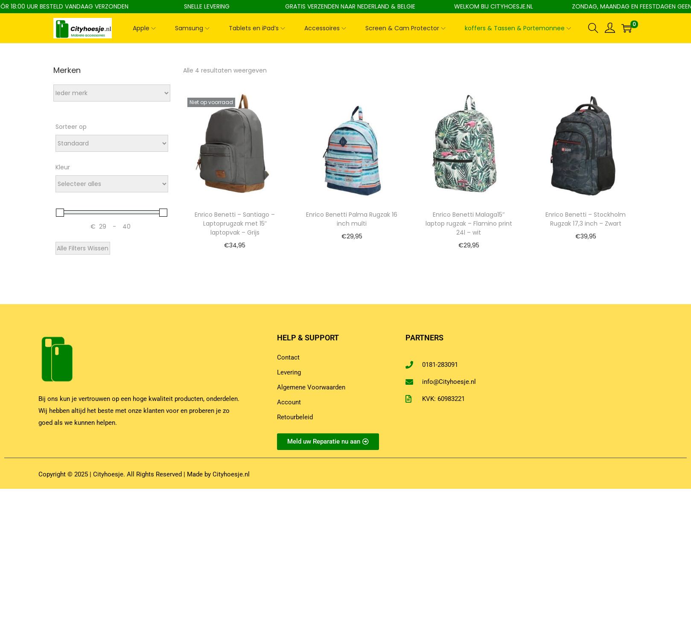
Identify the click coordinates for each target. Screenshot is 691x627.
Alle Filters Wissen (82, 248)
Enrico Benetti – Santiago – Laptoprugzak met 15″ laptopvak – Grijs (235, 223)
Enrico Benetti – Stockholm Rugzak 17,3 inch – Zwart (585, 219)
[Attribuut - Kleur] (111, 183)
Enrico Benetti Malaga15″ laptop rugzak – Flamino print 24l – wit (469, 223)
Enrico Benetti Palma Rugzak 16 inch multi (351, 219)
